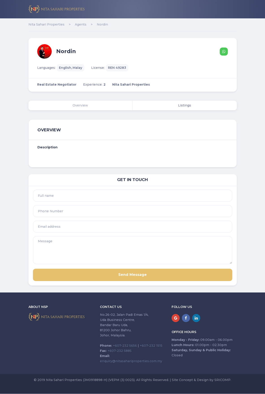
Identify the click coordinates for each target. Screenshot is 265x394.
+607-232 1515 (151, 346)
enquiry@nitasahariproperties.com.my (131, 361)
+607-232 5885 (119, 351)
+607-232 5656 (125, 346)
